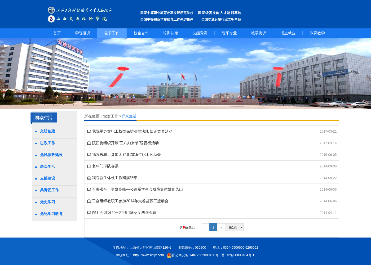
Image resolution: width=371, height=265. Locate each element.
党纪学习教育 (51, 214)
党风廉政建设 (51, 155)
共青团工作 (49, 190)
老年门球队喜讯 (105, 166)
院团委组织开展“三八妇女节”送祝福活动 (125, 143)
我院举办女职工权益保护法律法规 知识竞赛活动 (132, 131)
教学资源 (258, 33)
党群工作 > (112, 116)
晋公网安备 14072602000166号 (192, 255)
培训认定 (170, 33)
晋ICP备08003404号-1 (238, 255)
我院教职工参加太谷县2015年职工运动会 (126, 155)
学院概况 (82, 33)
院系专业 (229, 33)
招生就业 (288, 33)
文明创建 (47, 131)
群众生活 (47, 167)
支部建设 (47, 178)
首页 (57, 33)
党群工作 (111, 33)
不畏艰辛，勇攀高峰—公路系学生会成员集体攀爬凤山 (137, 189)
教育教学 (317, 33)
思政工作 (47, 143)
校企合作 (141, 33)
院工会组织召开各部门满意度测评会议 (124, 213)
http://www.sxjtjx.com (148, 255)
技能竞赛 (200, 33)
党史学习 (47, 202)
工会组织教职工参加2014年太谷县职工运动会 (130, 201)
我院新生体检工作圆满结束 (114, 178)
